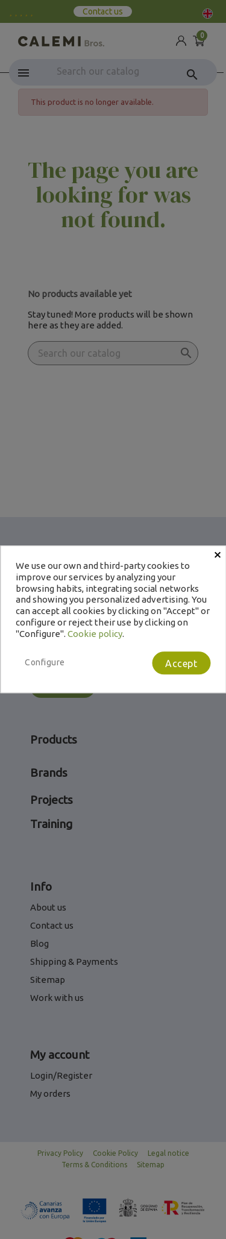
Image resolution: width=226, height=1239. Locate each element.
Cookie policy (94, 634)
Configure (45, 663)
